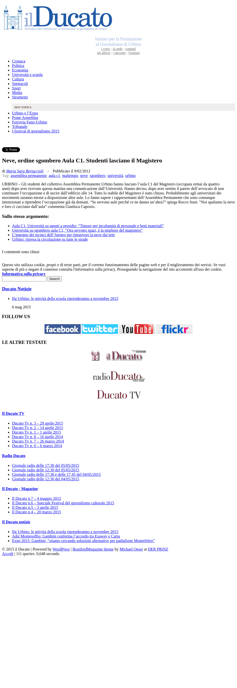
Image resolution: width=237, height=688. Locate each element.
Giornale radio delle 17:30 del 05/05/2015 (45, 465)
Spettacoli (20, 83)
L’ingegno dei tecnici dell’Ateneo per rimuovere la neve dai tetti (63, 235)
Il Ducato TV (13, 413)
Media (17, 92)
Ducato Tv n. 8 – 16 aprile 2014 (37, 437)
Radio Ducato (14, 456)
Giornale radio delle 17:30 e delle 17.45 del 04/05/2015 (56, 474)
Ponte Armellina (25, 117)
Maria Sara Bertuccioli (24, 171)
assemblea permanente (29, 175)
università (115, 175)
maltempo (70, 175)
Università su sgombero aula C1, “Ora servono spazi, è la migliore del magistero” (77, 230)
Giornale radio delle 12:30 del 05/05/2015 (45, 470)
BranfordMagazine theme (93, 549)
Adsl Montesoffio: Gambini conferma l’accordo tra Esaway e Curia (66, 536)
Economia (20, 70)
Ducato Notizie (17, 288)
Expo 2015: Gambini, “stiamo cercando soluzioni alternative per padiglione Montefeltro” (83, 541)
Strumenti (20, 97)
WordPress (61, 549)
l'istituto (134, 53)
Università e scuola (27, 74)
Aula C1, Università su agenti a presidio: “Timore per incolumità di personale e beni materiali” (88, 226)
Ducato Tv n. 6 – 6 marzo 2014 (37, 446)
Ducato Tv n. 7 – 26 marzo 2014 (38, 441)
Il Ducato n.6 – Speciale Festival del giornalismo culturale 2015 (63, 503)
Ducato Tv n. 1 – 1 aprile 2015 (36, 432)
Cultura (18, 79)
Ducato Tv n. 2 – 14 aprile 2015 (37, 428)
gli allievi (103, 53)
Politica (18, 65)
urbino (130, 175)
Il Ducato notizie (16, 522)
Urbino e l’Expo (25, 113)
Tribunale (20, 126)
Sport (16, 88)
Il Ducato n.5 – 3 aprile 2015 (35, 507)
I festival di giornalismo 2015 (35, 131)
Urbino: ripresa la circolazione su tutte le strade (50, 239)
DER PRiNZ (158, 549)
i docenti (120, 53)
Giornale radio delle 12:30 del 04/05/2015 (45, 479)
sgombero (98, 175)
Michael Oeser (131, 549)
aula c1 (54, 175)
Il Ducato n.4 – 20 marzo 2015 (36, 512)
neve (84, 175)
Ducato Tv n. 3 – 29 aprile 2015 (37, 423)
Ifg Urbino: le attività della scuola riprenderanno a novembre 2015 (65, 298)
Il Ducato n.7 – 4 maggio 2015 (36, 498)
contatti (130, 49)
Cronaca (18, 61)
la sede (117, 49)
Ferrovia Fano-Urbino (29, 122)
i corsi (105, 49)
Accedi (7, 554)
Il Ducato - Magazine (20, 489)
